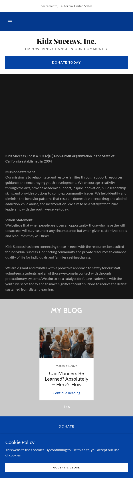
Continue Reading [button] (66, 393)
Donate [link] (66, 426)
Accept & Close (66, 467)
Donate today (66, 62)
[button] (9, 21)
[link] (66, 41)
